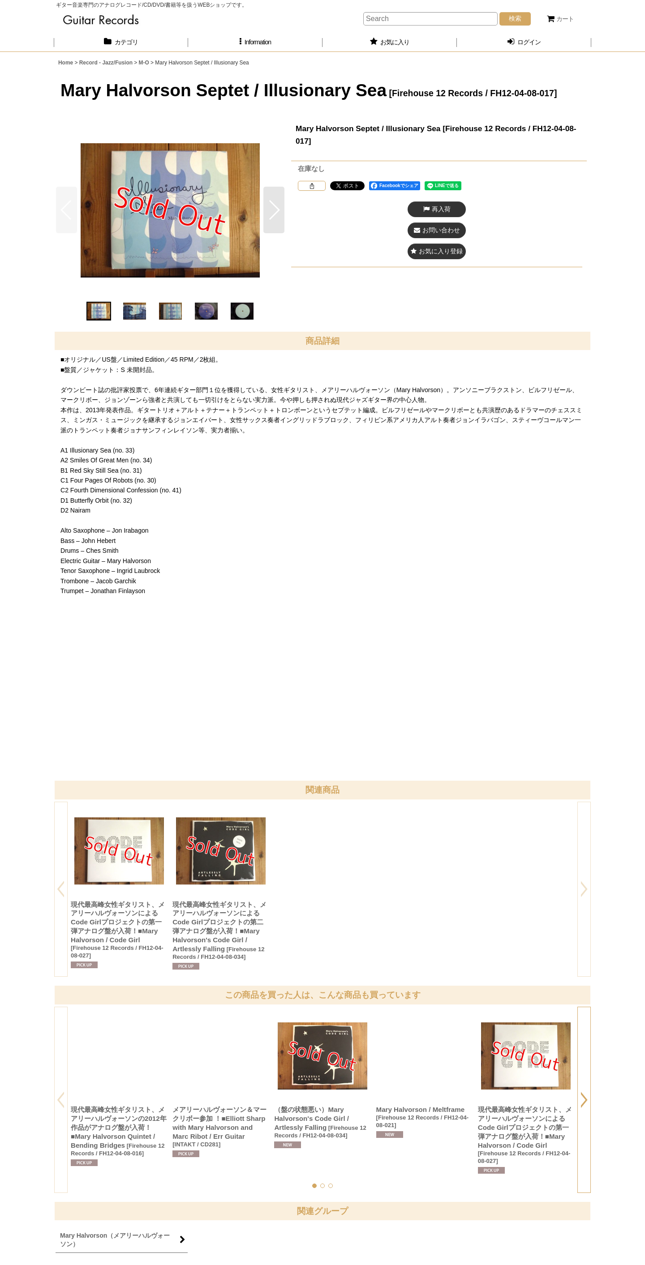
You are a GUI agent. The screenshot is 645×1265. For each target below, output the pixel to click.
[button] (255, 42)
